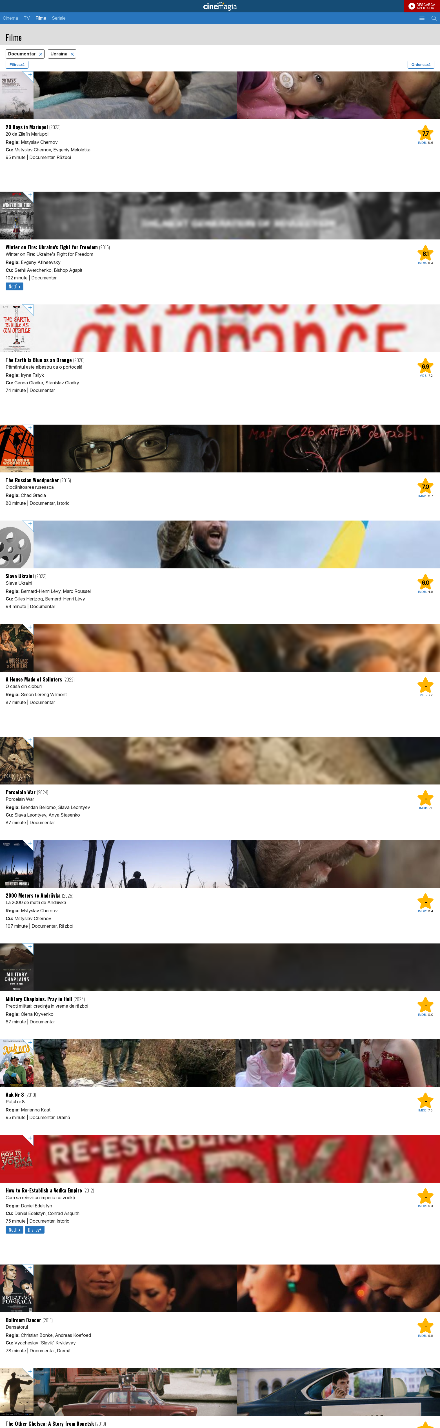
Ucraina (59, 54)
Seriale (59, 18)
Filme (40, 18)
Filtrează (17, 64)
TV (27, 18)
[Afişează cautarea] (434, 18)
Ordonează (421, 64)
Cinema (10, 18)
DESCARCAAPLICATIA (426, 6)
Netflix (14, 286)
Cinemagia (220, 6)
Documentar (22, 54)
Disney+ (34, 1229)
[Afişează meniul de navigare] (422, 18)
